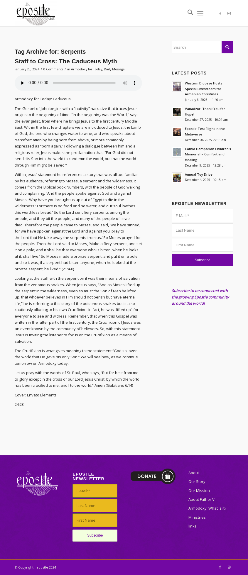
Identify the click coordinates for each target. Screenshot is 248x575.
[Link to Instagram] (229, 13)
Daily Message (114, 69)
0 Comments (53, 69)
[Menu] (200, 13)
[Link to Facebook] (220, 13)
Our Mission (199, 490)
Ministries (197, 517)
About (193, 472)
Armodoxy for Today (86, 69)
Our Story (196, 481)
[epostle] (36, 13)
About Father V (201, 499)
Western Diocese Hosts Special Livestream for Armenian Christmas (203, 88)
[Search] (187, 13)
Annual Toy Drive (198, 174)
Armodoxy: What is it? (207, 508)
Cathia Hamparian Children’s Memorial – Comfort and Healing (208, 154)
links (192, 526)
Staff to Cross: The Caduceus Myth (66, 61)
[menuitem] (187, 13)
